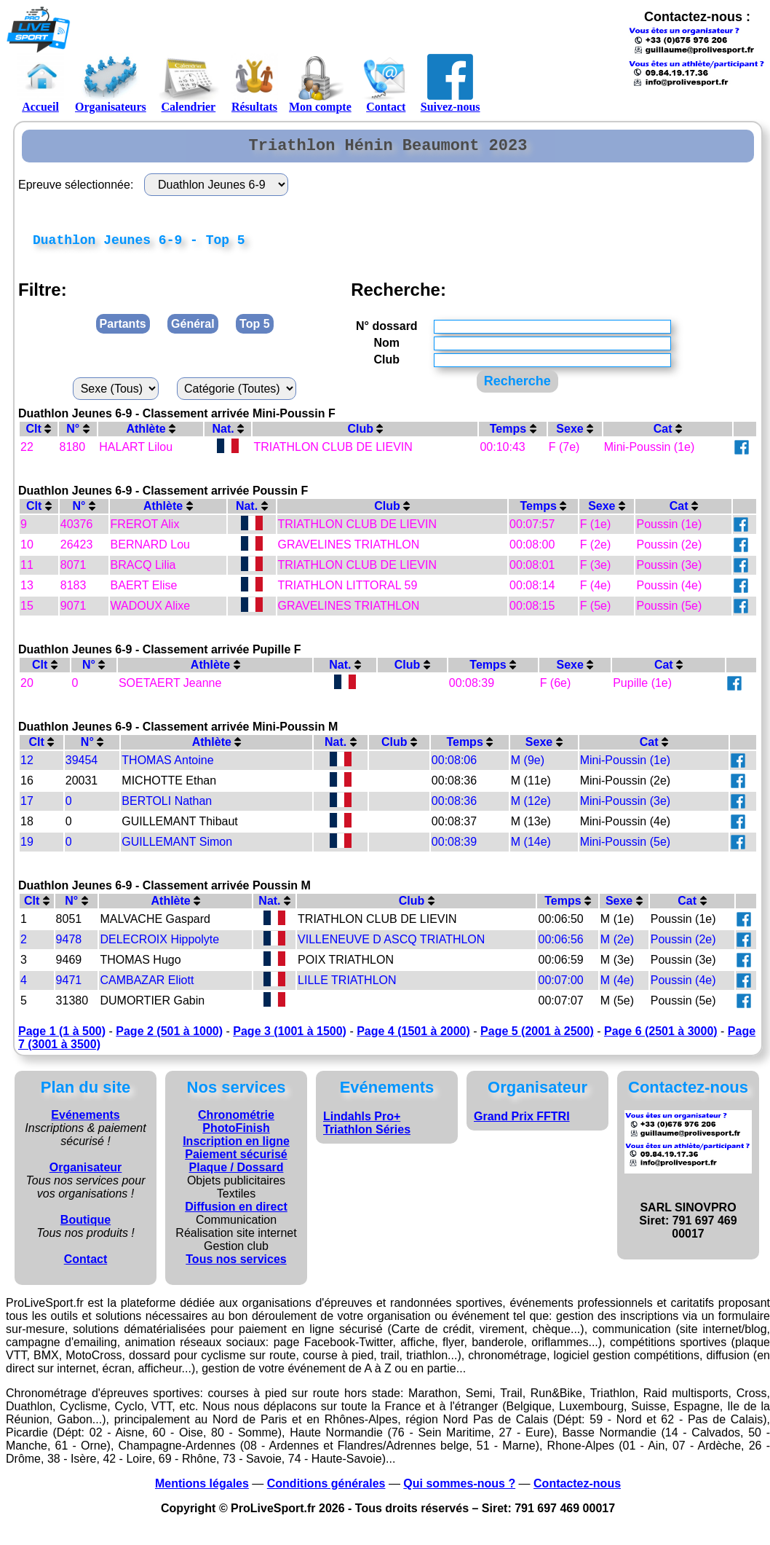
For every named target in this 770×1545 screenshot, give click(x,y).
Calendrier (188, 83)
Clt (38, 435)
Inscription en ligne (236, 1147)
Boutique (85, 1226)
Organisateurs (110, 83)
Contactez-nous (577, 1490)
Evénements (85, 1121)
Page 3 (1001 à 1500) (289, 1037)
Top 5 (254, 330)
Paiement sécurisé (236, 1161)
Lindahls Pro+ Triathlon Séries (366, 1129)
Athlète (150, 435)
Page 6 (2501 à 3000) (661, 1037)
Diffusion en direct (236, 1213)
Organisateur (85, 1174)
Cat (668, 435)
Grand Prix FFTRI (522, 1123)
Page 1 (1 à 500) (62, 1037)
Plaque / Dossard (236, 1174)
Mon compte (320, 83)
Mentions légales (202, 1490)
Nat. (229, 435)
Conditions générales (326, 1490)
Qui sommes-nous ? (459, 1490)
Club (365, 435)
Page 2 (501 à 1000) (169, 1037)
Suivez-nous (450, 83)
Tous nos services (236, 1265)
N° (77, 435)
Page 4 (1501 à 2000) (413, 1037)
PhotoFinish (235, 1134)
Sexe (574, 435)
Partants (123, 330)
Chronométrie (236, 1121)
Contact (386, 83)
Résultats (254, 83)
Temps (513, 435)
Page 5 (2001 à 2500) (537, 1037)
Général (193, 330)
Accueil (40, 83)
